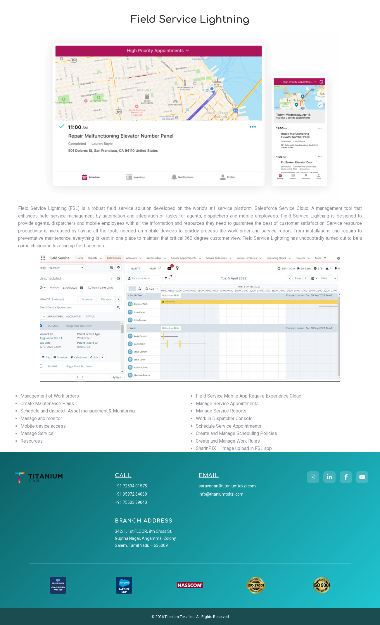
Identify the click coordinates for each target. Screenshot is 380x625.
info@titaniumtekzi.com (221, 494)
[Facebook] (346, 477)
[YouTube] (362, 477)
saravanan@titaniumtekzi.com (227, 486)
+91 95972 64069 (131, 494)
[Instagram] (313, 477)
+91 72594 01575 (131, 486)
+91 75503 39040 (131, 502)
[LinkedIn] (329, 477)
